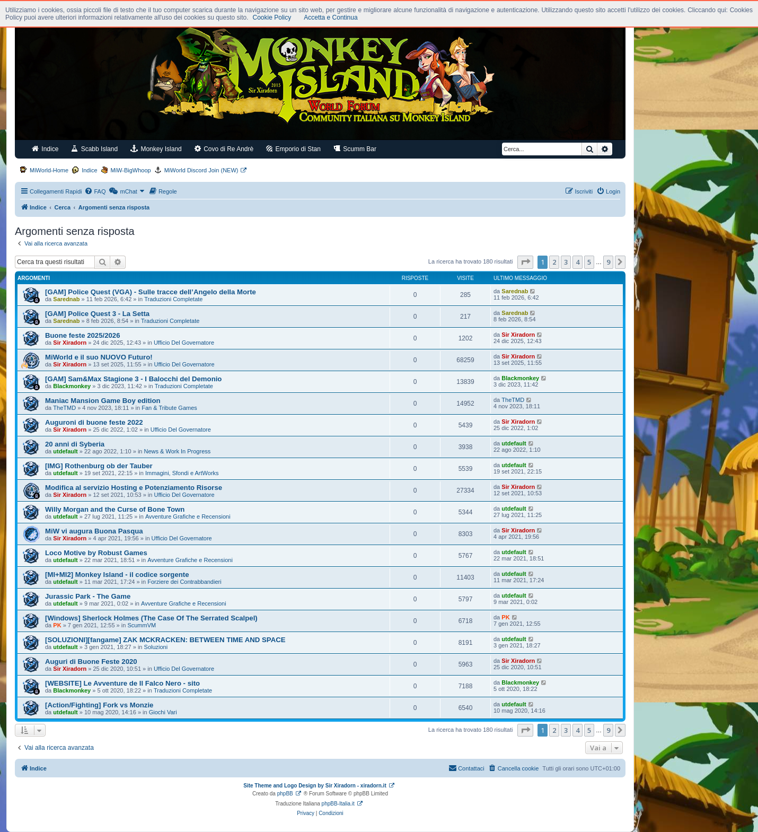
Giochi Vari (163, 712)
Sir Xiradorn (69, 342)
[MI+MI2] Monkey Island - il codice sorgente (117, 575)
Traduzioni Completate (173, 299)
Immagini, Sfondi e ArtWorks (182, 473)
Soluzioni (156, 647)
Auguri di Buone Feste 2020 (91, 661)
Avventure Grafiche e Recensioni (188, 516)
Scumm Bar (354, 149)
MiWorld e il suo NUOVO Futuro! (99, 357)
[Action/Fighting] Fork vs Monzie (99, 705)
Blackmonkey (72, 386)
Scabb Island (94, 149)
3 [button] (566, 262)
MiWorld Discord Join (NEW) (201, 170)
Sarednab (66, 299)
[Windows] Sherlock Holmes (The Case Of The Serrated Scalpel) (151, 618)
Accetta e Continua (330, 17)
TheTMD (64, 408)
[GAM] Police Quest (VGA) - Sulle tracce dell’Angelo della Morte (150, 292)
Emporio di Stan (293, 149)
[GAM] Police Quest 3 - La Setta (97, 314)
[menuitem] (94, 191)
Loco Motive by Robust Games (96, 553)
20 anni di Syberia (74, 444)
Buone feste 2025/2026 (82, 335)
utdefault (65, 451)
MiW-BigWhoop (131, 170)
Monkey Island (156, 149)
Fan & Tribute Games (169, 408)
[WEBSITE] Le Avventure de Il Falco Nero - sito (122, 683)
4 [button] (577, 262)
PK (57, 625)
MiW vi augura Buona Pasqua (94, 531)
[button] (525, 262)
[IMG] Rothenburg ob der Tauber (99, 466)
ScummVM (141, 625)
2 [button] (554, 262)
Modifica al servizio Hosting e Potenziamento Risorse (133, 488)
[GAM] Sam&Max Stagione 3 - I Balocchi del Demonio (133, 379)
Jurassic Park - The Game (87, 596)
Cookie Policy (272, 17)
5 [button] (589, 262)
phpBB (285, 793)
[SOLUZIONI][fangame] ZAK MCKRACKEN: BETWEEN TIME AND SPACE (165, 640)
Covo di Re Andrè (224, 149)
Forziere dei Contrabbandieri (184, 582)
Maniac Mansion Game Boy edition (103, 401)
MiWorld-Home (49, 170)
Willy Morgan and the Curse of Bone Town (114, 509)
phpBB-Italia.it (338, 804)
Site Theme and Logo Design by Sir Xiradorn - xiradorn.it (314, 786)
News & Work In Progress (177, 451)
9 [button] (608, 262)
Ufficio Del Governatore (184, 342)
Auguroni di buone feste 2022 (94, 422)
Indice (45, 149)
